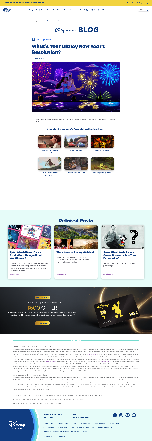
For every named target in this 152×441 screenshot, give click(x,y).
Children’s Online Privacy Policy (55, 427)
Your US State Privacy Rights (83, 427)
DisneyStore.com (91, 354)
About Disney (48, 423)
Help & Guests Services (67, 423)
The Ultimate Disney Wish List (75, 252)
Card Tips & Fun (59, 21)
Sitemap (86, 431)
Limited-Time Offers (98, 10)
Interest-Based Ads (105, 427)
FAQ (74, 414)
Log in (147, 3)
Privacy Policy (114, 423)
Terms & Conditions (81, 417)
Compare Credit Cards (37, 10)
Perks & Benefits (53, 10)
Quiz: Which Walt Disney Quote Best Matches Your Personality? (119, 255)
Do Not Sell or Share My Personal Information (61, 431)
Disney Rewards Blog (134, 3)
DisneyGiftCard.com (51, 361)
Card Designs (84, 10)
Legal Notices (99, 423)
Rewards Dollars (70, 10)
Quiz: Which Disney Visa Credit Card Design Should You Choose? (26, 255)
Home (34, 21)
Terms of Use (85, 423)
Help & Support (49, 417)
